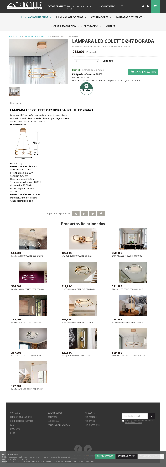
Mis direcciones (92, 425)
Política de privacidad (59, 425)
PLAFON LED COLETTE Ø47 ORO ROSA (78, 289)
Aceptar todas (105, 456)
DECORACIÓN (92, 26)
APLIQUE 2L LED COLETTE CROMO (76, 356)
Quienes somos (55, 413)
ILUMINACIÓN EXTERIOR (70, 17)
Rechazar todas (126, 456)
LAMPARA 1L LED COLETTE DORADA (27, 389)
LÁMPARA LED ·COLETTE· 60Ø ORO (127, 256)
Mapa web (15, 429)
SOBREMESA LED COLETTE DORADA (127, 322)
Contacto (15, 413)
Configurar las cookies (85, 461)
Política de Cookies (19, 459)
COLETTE (84, 77)
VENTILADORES (101, 17)
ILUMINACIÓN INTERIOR (36, 17)
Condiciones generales (21, 421)
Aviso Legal (53, 421)
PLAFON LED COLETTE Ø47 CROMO (26, 356)
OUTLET (110, 26)
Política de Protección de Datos (139, 421)
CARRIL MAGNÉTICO (66, 26)
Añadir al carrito (143, 71)
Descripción (16, 102)
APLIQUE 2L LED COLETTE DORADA (77, 256)
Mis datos (90, 421)
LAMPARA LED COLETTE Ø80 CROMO (27, 256)
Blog (12, 433)
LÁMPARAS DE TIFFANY (130, 17)
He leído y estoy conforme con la (138, 421)
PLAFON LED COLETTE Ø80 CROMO (127, 289)
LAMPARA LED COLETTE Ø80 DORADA (128, 356)
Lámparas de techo (115, 80)
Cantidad (108, 60)
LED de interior (133, 80)
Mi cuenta (90, 413)
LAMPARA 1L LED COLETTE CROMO (26, 322)
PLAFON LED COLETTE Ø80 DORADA (77, 322)
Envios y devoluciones (21, 417)
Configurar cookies (151, 456)
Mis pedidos (91, 417)
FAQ (12, 425)
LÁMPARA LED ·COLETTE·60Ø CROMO (27, 289)
